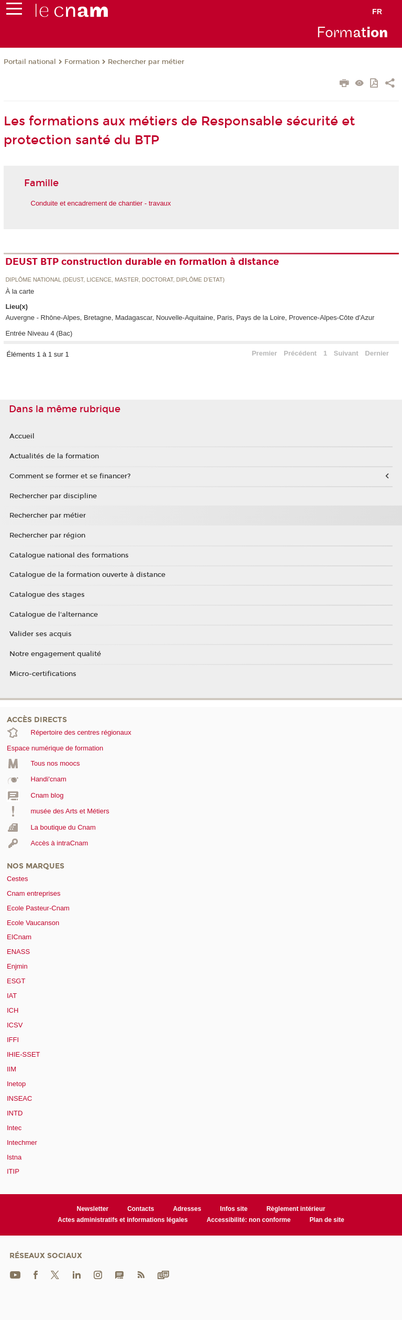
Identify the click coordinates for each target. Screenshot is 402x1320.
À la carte (19, 291)
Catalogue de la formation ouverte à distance (87, 575)
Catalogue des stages (47, 595)
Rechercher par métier (146, 62)
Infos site (234, 1208)
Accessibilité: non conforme (249, 1220)
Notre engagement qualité (55, 654)
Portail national (30, 62)
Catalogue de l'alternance (53, 614)
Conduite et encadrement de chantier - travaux (101, 203)
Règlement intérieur (296, 1208)
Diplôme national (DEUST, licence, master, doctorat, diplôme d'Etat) (115, 279)
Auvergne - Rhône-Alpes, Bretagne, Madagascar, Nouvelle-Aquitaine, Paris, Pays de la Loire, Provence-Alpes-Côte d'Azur (189, 317)
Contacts (140, 1208)
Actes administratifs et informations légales (122, 1220)
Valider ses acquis (40, 634)
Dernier (377, 353)
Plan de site (326, 1220)
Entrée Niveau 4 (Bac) (38, 333)
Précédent (300, 353)
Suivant (346, 353)
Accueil (22, 436)
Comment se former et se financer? (70, 476)
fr (377, 11)
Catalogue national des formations (69, 555)
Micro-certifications (42, 674)
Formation (81, 62)
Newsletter (93, 1208)
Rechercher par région (47, 535)
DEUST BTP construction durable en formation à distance (142, 261)
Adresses (187, 1208)
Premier (264, 353)
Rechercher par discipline (53, 496)
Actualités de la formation (54, 456)
